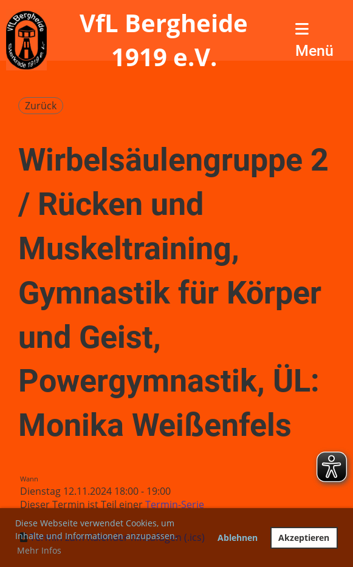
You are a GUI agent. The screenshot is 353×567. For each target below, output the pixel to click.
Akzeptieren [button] (303, 537)
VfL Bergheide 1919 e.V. (164, 39)
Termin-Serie (174, 504)
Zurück (41, 105)
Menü (314, 40)
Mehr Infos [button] (39, 550)
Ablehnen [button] (238, 537)
